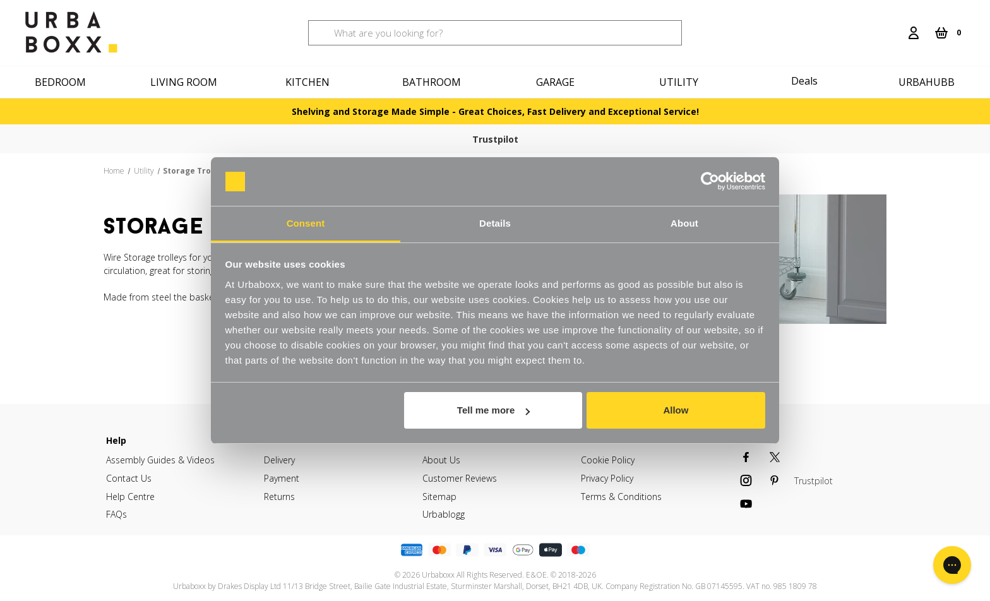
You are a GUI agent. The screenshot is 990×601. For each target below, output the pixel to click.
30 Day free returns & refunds (872, 138)
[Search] (893, 25)
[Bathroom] (433, 82)
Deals (804, 81)
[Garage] (557, 82)
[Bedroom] (62, 82)
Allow (675, 410)
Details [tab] (495, 223)
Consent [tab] (306, 223)
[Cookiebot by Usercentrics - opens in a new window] (710, 181)
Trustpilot (133, 139)
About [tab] (684, 223)
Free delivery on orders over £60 (390, 138)
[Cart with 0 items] (948, 33)
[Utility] (680, 82)
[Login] (913, 33)
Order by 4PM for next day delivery (631, 138)
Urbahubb (926, 82)
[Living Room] (186, 82)
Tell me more (493, 410)
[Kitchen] (309, 82)
